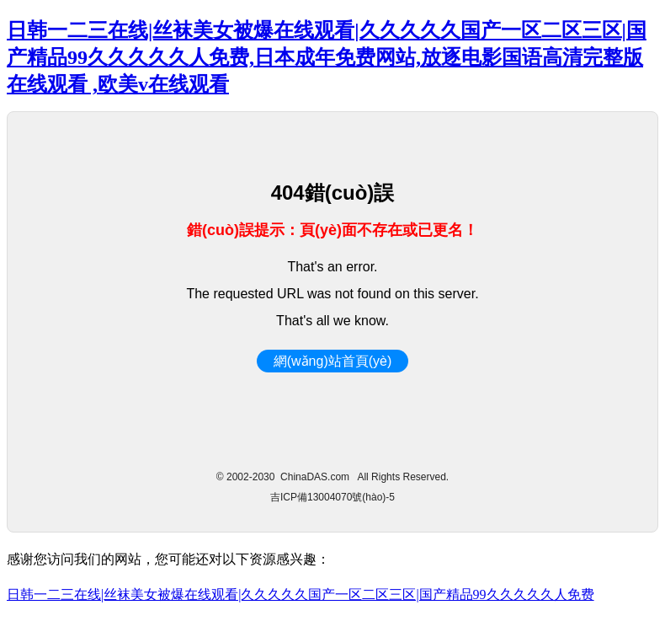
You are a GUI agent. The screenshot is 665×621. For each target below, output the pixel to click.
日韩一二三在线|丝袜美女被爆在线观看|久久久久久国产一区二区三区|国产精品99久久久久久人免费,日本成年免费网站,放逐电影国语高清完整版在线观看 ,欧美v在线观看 (326, 57)
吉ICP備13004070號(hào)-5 (332, 497)
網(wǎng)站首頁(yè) (333, 361)
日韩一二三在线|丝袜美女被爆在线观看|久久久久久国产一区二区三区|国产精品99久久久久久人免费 (300, 594)
